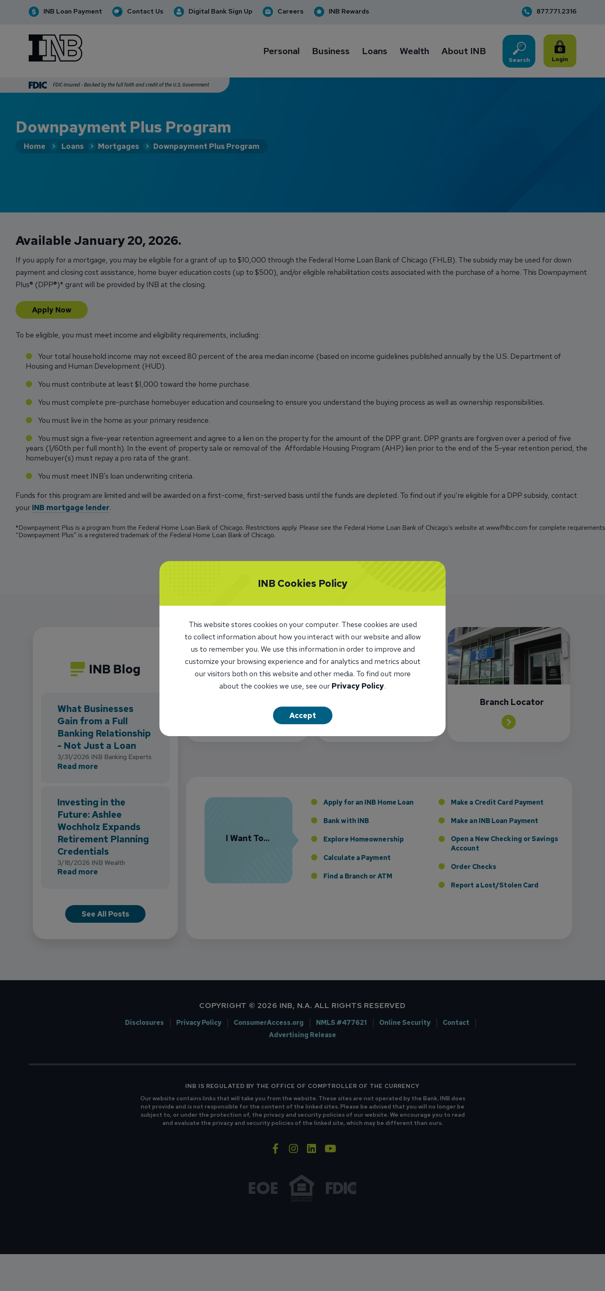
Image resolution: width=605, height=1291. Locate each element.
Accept (302, 715)
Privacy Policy (358, 687)
